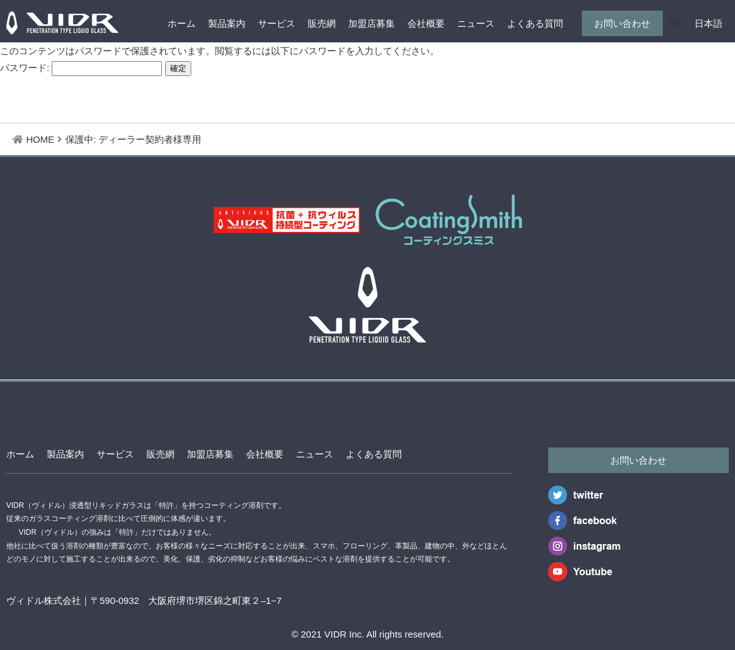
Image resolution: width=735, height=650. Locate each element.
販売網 (322, 23)
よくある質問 (535, 23)
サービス (276, 23)
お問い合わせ (622, 23)
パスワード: (81, 67)
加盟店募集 (371, 23)
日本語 (709, 23)
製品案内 (226, 23)
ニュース (476, 23)
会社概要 (426, 23)
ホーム (182, 23)
